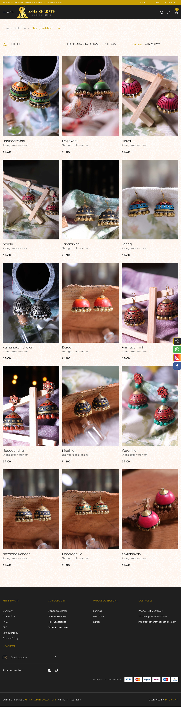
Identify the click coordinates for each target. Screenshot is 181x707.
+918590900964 (154, 611)
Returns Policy (10, 633)
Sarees (96, 622)
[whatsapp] (176, 349)
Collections (21, 27)
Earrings (97, 611)
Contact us (171, 3)
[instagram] (176, 357)
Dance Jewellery (57, 616)
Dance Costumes (57, 611)
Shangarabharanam (46, 27)
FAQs (157, 3)
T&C (5, 627)
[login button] (168, 12)
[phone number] (176, 341)
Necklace (98, 616)
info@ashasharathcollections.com (157, 622)
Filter (12, 44)
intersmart (171, 700)
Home (7, 27)
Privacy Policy (10, 638)
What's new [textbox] (152, 44)
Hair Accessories (57, 622)
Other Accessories (58, 627)
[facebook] (176, 366)
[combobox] (160, 44)
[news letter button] (56, 657)
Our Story (144, 3)
